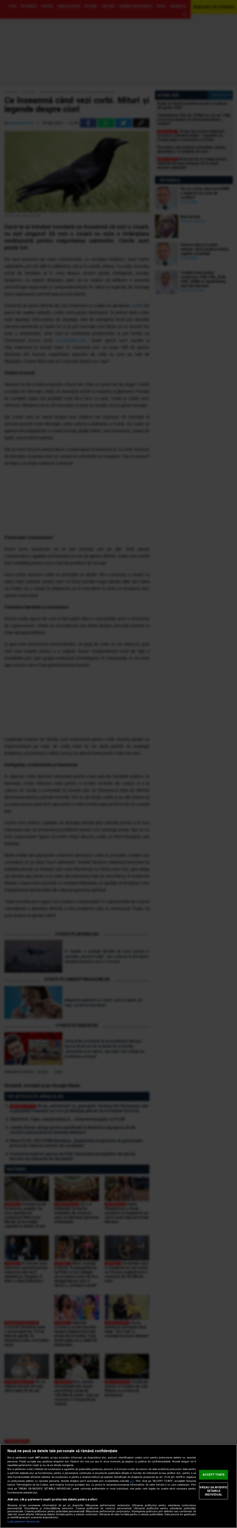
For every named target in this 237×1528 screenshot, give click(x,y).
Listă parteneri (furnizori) (23, 1521)
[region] (118, 1486)
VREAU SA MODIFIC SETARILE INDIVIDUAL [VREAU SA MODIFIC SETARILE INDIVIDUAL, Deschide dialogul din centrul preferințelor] (213, 1491)
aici (132, 1481)
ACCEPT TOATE (213, 1474)
